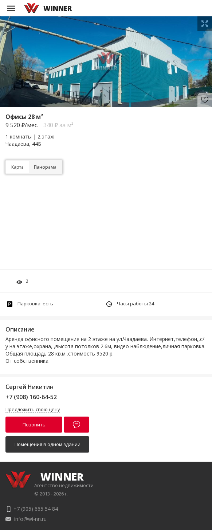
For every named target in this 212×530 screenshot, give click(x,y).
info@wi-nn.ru (30, 518)
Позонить (34, 424)
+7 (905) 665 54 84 (35, 508)
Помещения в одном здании (48, 444)
